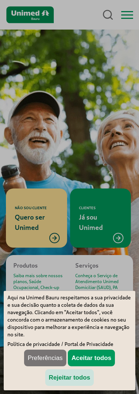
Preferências (45, 357)
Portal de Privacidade (88, 344)
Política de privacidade (33, 344)
